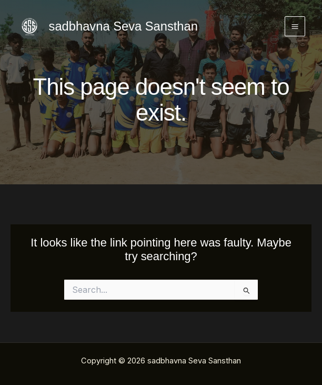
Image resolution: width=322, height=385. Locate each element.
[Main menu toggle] (295, 26)
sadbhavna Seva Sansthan (123, 26)
